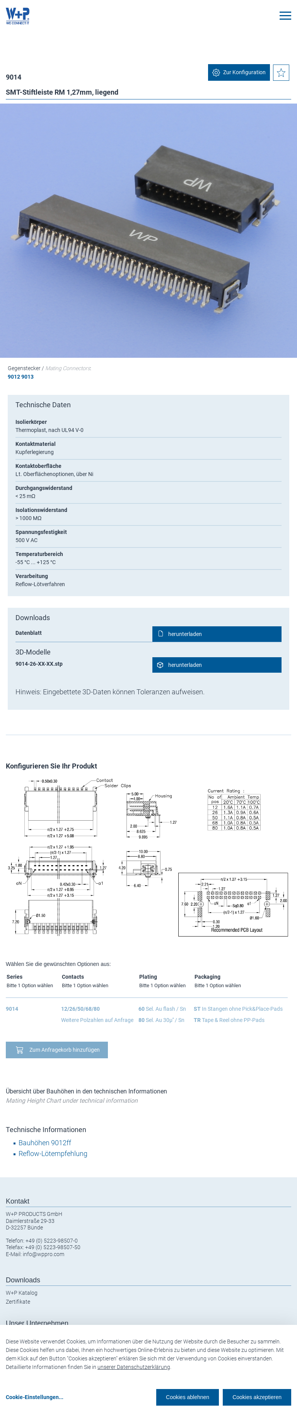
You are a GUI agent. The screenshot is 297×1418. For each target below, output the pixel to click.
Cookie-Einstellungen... (34, 1397)
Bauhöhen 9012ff (45, 1143)
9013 (27, 377)
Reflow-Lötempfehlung (53, 1153)
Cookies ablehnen (187, 1397)
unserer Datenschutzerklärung (133, 1367)
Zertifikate (18, 1302)
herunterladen (185, 634)
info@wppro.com (43, 1254)
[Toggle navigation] (285, 16)
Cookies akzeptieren (257, 1397)
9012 (14, 377)
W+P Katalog (22, 1293)
